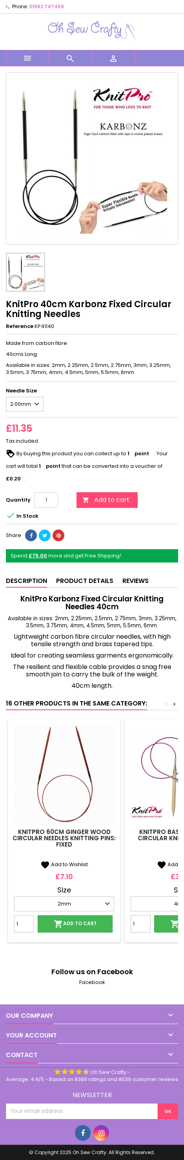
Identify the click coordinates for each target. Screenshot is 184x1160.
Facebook (92, 982)
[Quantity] (46, 500)
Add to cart (105, 499)
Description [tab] (26, 580)
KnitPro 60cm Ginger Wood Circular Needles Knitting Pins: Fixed (64, 838)
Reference (19, 326)
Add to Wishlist (64, 864)
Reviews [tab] (135, 580)
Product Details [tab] (84, 580)
